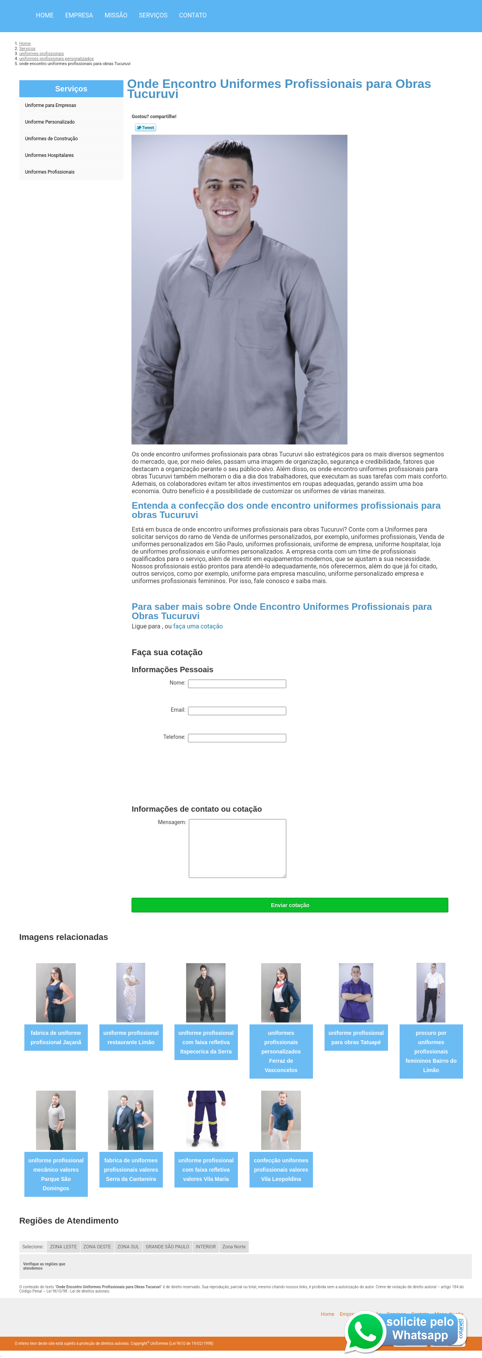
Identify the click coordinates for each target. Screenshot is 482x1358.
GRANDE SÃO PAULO (167, 1247)
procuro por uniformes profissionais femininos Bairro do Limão (430, 1051)
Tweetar (145, 127)
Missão (116, 15)
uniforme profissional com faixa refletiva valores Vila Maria (206, 1169)
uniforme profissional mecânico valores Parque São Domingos (56, 1174)
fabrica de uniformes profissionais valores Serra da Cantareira (131, 1169)
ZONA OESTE (97, 1247)
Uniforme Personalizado (50, 122)
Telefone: (224, 738)
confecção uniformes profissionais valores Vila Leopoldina (281, 1169)
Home (44, 15)
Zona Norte (234, 1247)
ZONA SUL (128, 1247)
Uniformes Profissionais (50, 172)
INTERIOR (206, 1247)
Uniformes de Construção (52, 138)
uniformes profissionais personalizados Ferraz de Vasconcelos (281, 1051)
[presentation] (190, 775)
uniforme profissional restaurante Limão (131, 1037)
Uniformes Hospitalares (50, 155)
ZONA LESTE (63, 1247)
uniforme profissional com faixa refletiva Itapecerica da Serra (206, 1042)
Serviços (153, 15)
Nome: (227, 684)
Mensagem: (222, 848)
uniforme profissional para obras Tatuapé (356, 1037)
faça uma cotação (198, 626)
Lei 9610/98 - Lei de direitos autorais (77, 1291)
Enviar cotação (290, 905)
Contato (193, 15)
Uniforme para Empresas (51, 105)
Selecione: (33, 1247)
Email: (228, 711)
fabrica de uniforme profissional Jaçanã (56, 1037)
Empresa (79, 15)
